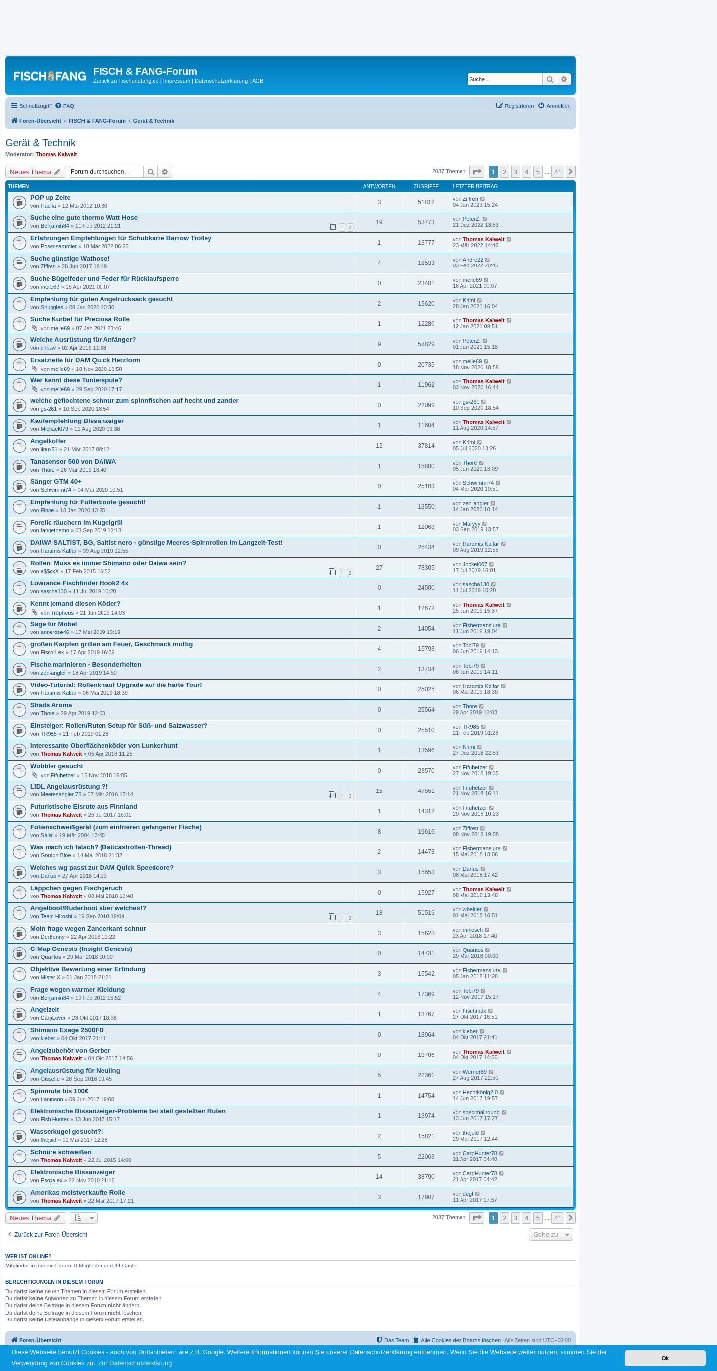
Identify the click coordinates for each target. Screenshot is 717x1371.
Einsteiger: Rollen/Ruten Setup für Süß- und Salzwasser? (118, 725)
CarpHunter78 (480, 1153)
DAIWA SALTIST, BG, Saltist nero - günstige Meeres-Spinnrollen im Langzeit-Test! (156, 542)
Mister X (50, 977)
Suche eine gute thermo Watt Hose (84, 217)
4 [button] (526, 171)
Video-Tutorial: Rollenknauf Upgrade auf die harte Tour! (116, 684)
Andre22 (473, 260)
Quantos (51, 957)
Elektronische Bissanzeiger (72, 1172)
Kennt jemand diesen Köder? (75, 603)
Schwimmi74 (56, 490)
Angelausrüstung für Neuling (75, 1070)
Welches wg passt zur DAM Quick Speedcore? (102, 867)
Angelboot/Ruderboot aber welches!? (88, 908)
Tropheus (62, 613)
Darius (48, 876)
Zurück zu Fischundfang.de (126, 81)
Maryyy (471, 524)
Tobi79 (471, 645)
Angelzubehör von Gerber (70, 1050)
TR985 (49, 734)
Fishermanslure (482, 625)
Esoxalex (52, 1180)
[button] (476, 172)
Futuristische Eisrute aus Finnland (83, 806)
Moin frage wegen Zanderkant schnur (88, 928)
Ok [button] (665, 1358)
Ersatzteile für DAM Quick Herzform (85, 360)
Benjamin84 (55, 226)
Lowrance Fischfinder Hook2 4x (79, 583)
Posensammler (59, 246)
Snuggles (52, 307)
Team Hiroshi (56, 916)
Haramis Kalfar (59, 551)
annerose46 (55, 632)
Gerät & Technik (40, 142)
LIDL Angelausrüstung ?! (69, 786)
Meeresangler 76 (61, 794)
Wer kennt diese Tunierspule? (76, 380)
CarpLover (53, 1018)
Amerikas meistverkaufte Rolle (77, 1192)
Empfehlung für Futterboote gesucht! (88, 502)
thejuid (48, 1140)
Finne (47, 510)
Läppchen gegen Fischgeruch (76, 888)
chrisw (48, 348)
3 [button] (515, 171)
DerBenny (53, 937)
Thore (48, 470)
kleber (48, 1038)
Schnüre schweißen (61, 1152)
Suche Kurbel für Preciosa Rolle (80, 319)
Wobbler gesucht (56, 766)
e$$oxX (50, 571)
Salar (47, 835)
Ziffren (470, 199)
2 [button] (504, 171)
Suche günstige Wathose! (70, 258)
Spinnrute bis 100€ (59, 1091)
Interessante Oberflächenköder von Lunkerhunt (104, 745)
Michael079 (54, 429)
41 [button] (558, 171)
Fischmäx (474, 1011)
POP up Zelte (50, 197)
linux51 (49, 449)
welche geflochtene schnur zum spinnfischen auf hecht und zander (134, 400)
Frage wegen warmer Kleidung (77, 989)
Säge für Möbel (53, 624)
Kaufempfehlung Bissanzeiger (77, 420)
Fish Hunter (55, 1119)
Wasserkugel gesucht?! (66, 1131)
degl (468, 1194)
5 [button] (538, 171)
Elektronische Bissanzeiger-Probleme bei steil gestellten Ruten (128, 1111)
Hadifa (48, 206)
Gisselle (50, 1079)
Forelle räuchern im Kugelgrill (76, 522)
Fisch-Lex (52, 652)
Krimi (469, 300)
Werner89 (475, 1072)
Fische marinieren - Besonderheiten (85, 664)
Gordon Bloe (56, 855)
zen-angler (476, 503)
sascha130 (54, 591)
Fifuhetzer (63, 775)
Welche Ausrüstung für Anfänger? (83, 339)
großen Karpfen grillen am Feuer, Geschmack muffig (111, 644)
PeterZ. (472, 219)
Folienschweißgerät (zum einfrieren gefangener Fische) (116, 827)
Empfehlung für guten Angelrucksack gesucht (101, 299)
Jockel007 (475, 564)
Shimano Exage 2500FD (67, 1030)
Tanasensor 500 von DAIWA (73, 461)
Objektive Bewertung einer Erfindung (87, 969)
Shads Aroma (51, 705)
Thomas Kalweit (56, 154)
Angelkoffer (48, 441)
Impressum (176, 81)
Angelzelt (44, 1009)
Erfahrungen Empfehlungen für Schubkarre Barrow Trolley (120, 238)
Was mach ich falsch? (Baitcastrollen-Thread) (100, 847)
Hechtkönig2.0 (480, 1092)
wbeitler (472, 909)
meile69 (50, 287)
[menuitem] (64, 106)
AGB (257, 81)
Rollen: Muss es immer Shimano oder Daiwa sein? (108, 563)
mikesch (473, 930)
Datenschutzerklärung (221, 81)
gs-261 (49, 409)
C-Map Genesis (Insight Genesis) (81, 948)
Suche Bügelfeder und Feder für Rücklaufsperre (104, 278)
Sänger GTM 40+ (56, 481)
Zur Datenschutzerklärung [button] (135, 1363)
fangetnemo (55, 530)
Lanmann (52, 1099)
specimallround (481, 1112)
